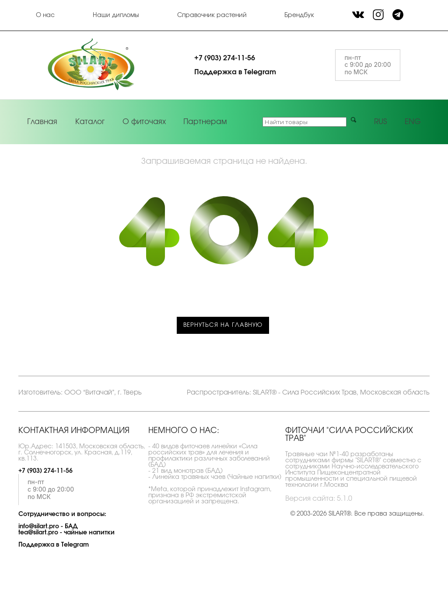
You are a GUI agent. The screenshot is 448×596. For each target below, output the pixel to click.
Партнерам (205, 121)
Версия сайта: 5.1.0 (318, 498)
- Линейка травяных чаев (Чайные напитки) (214, 477)
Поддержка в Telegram (235, 72)
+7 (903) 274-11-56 (224, 58)
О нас (45, 15)
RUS (380, 121)
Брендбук (299, 15)
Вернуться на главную (222, 325)
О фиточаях (144, 121)
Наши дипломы (116, 15)
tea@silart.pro (38, 533)
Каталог (90, 121)
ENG (413, 121)
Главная (42, 121)
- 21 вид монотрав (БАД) (185, 471)
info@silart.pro (38, 526)
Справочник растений (212, 15)
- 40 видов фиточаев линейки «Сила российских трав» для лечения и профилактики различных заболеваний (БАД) (209, 456)
